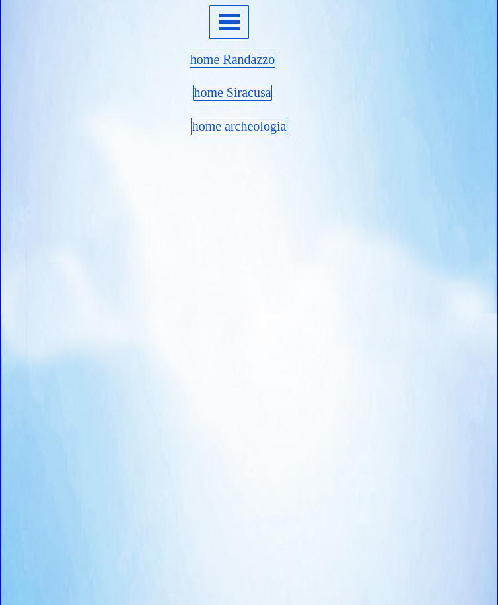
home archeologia (239, 126)
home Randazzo (232, 59)
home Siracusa (232, 92)
